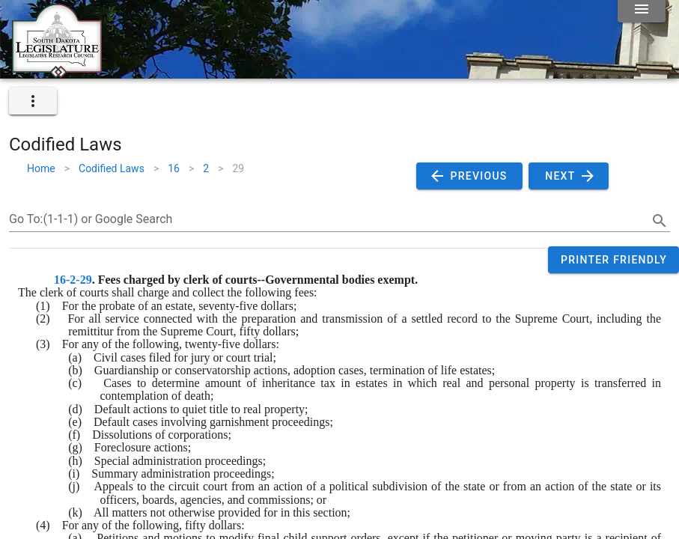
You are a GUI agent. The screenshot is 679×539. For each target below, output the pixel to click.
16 (174, 168)
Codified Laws (111, 168)
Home (41, 168)
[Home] (57, 72)
